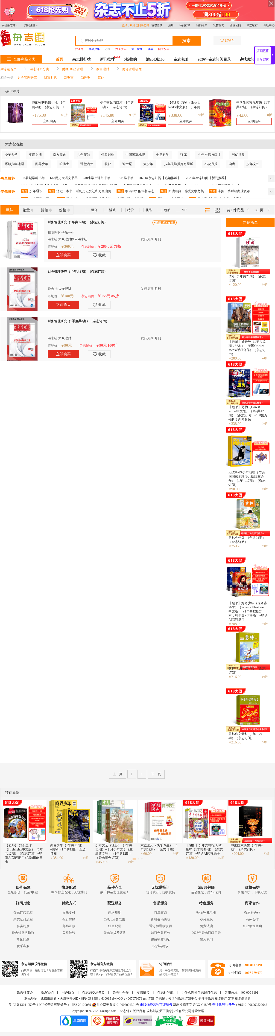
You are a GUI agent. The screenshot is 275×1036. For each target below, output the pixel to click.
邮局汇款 (68, 926)
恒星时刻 (107, 155)
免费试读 (206, 926)
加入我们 (206, 939)
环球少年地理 (14, 164)
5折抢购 (130, 59)
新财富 (69, 77)
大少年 (148, 164)
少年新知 (83, 155)
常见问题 (23, 939)
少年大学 (11, 155)
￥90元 (66, 345)
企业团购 (235, 25)
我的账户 (201, 25)
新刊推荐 (107, 59)
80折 (64, 115)
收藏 (99, 255)
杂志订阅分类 (39, 69)
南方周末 (59, 155)
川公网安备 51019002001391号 (115, 1005)
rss (145, 998)
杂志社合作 (252, 912)
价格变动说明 (160, 919)
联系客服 (23, 946)
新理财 (86, 77)
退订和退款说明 (160, 926)
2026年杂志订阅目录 (214, 59)
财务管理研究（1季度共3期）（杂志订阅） (78, 321)
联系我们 (47, 992)
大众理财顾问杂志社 (72, 239)
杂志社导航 (165, 992)
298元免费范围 (114, 919)
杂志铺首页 (8, 69)
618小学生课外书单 (96, 178)
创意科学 (162, 155)
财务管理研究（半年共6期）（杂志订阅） (77, 271)
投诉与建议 (160, 946)
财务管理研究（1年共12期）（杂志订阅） (77, 222)
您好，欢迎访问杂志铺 (136, 25)
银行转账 (68, 919)
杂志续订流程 (23, 919)
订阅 (150, 998)
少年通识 (31, 191)
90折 (132, 115)
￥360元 (67, 246)
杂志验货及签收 (114, 932)
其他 (101, 77)
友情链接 (143, 992)
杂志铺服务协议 (23, 932)
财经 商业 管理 (72, 69)
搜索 (186, 40)
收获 (108, 164)
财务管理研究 (132, 69)
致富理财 (102, 69)
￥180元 (67, 296)
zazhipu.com (108, 1011)
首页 (59, 59)
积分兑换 (206, 919)
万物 (107, 49)
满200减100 (155, 59)
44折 (265, 358)
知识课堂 (31, 25)
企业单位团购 (252, 926)
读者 (232, 164)
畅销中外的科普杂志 (135, 191)
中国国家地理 (135, 155)
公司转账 (68, 932)
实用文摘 (35, 155)
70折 (200, 115)
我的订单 (184, 25)
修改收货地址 (160, 939)
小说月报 (211, 164)
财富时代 (50, 77)
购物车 (227, 40)
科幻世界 (238, 155)
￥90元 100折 (106, 345)
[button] (138, 858)
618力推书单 (124, 178)
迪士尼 (127, 164)
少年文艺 (252, 164)
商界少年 (41, 164)
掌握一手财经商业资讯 (229, 191)
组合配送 (114, 926)
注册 (171, 25)
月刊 (158, 239)
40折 (265, 623)
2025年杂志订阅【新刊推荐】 (207, 178)
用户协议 (67, 992)
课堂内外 (86, 164)
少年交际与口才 (209, 155)
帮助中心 (269, 25)
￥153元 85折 (108, 296)
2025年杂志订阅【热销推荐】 (160, 178)
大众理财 (64, 288)
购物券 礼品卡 (206, 912)
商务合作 (252, 919)
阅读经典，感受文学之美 (182, 191)
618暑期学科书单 (33, 178)
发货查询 (218, 25)
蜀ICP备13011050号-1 (23, 1005)
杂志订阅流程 (23, 912)
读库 (183, 155)
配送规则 (114, 912)
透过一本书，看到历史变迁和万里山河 (79, 191)
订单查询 (160, 912)
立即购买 (49, 121)
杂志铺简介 (25, 992)
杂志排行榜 (81, 59)
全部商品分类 (21, 59)
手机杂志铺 (10, 25)
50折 (269, 115)
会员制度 (23, 926)
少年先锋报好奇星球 (178, 164)
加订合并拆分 (160, 932)
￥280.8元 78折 (109, 246)
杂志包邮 (181, 59)
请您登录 (156, 25)
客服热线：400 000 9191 (241, 992)
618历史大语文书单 (64, 178)
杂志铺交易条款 (93, 992)
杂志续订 (252, 25)
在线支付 (68, 912)
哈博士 (64, 164)
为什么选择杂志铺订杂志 (199, 992)
